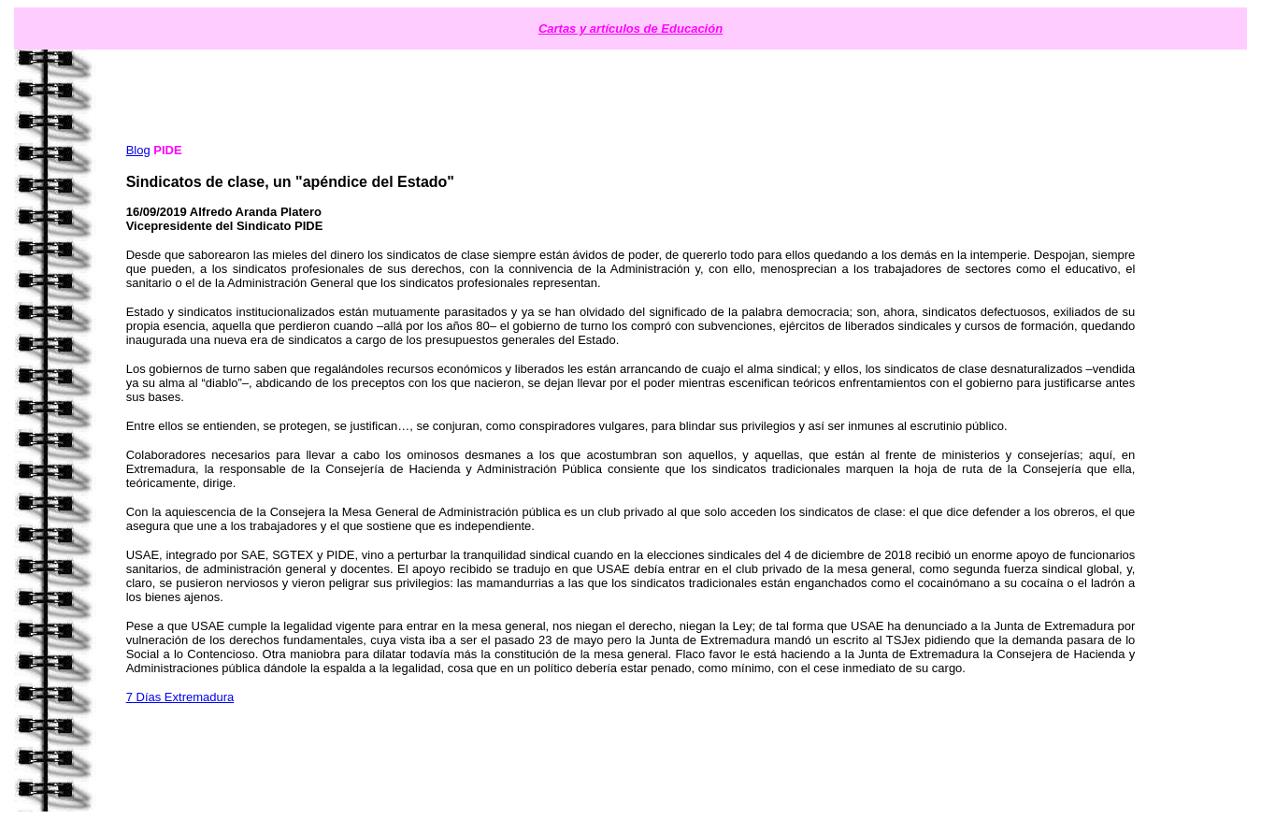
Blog (138, 150)
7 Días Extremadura (180, 697)
